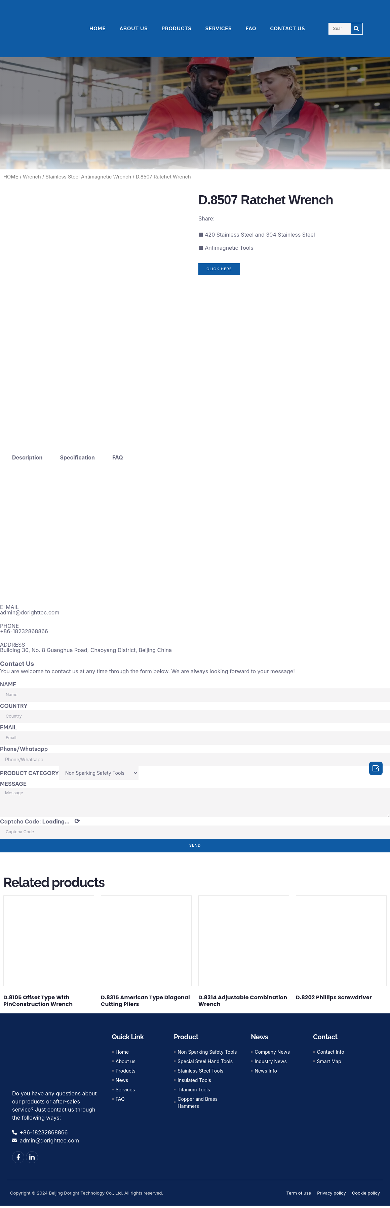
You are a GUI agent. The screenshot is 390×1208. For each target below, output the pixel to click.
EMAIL (8, 727)
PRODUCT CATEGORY (29, 772)
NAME (8, 684)
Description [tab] (27, 457)
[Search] (356, 28)
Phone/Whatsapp (24, 748)
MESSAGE (13, 783)
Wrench (32, 177)
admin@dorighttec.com (29, 612)
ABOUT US (134, 29)
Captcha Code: (40, 824)
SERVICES (218, 29)
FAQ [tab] (117, 457)
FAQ (251, 29)
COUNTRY (14, 705)
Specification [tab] (77, 457)
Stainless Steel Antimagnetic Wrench (88, 177)
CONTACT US (287, 29)
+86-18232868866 (24, 631)
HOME (97, 29)
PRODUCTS (176, 29)
